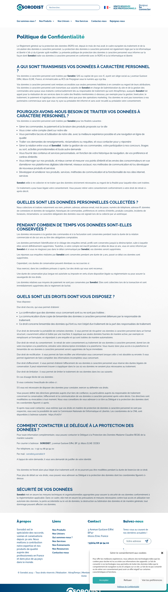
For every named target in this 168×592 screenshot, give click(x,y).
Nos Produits (45, 21)
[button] (162, 552)
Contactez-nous (99, 21)
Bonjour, (145, 7)
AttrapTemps (74, 572)
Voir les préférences (152, 580)
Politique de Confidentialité (128, 587)
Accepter (103, 580)
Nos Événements (61, 545)
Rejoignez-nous (117, 21)
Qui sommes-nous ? (26, 21)
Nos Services (81, 21)
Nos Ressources (60, 549)
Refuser (128, 580)
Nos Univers (63, 21)
